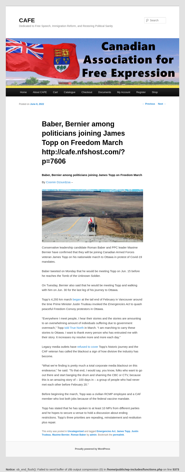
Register (141, 92)
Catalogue (69, 92)
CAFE (27, 20)
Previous (148, 104)
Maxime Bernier (60, 434)
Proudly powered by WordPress (92, 449)
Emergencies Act (106, 431)
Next (162, 104)
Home (23, 92)
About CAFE (40, 92)
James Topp (123, 431)
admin (93, 434)
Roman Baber (78, 434)
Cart (55, 92)
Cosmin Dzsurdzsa (58, 182)
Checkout (87, 92)
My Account (123, 92)
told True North (74, 327)
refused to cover (87, 346)
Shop (155, 92)
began (77, 299)
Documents (104, 92)
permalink (118, 434)
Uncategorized (76, 431)
